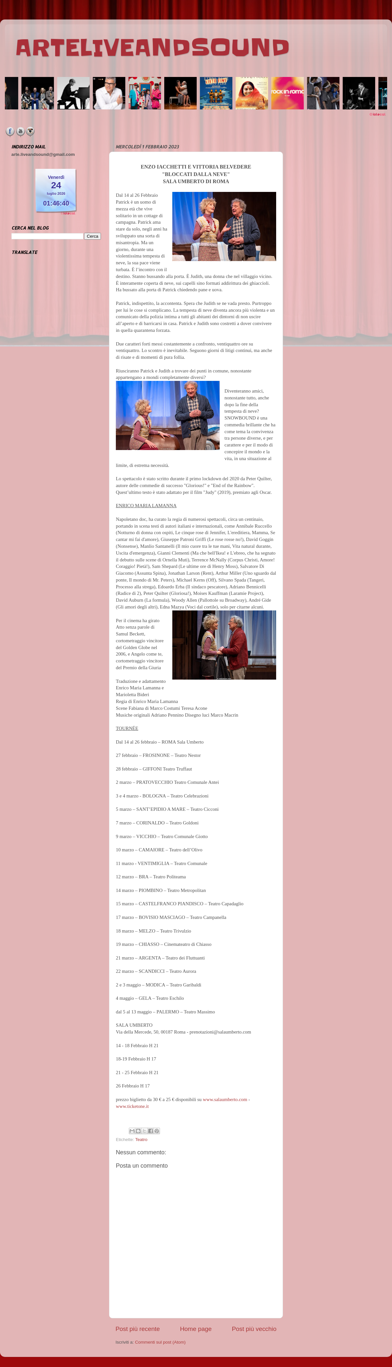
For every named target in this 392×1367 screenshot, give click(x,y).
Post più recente (138, 1328)
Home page (196, 1328)
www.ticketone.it (132, 1106)
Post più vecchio (254, 1328)
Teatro (141, 1139)
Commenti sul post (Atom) (160, 1342)
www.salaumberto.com (225, 1099)
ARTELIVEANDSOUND (152, 48)
